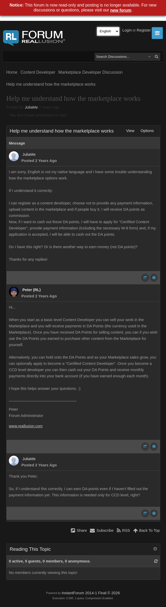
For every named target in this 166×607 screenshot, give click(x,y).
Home (11, 72)
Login (127, 30)
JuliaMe (31, 107)
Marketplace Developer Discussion (90, 72)
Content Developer (38, 72)
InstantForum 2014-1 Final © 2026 (91, 593)
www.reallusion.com (26, 426)
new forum (120, 10)
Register (144, 30)
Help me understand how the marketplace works (50, 84)
